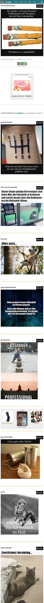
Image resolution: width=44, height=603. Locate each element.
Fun (26, 1)
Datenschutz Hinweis (22, 65)
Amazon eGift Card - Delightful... (22, 96)
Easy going (4, 239)
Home (16, 1)
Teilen (4, 59)
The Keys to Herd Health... (22, 427)
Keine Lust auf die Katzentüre (9, 187)
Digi (30, 1)
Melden (11, 59)
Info (14, 59)
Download (8, 59)
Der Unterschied (5, 340)
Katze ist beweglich (6, 547)
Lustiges (7, 6)
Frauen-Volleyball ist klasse (8, 287)
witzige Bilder (12, 6)
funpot (8, 2)
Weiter (40, 6)
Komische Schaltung (6, 122)
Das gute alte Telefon (6, 437)
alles (21, 1)
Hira (20, 59)
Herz (34, 1)
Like (2, 59)
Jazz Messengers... (36, 423)
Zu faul (3, 492)
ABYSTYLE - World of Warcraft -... (7, 423)
